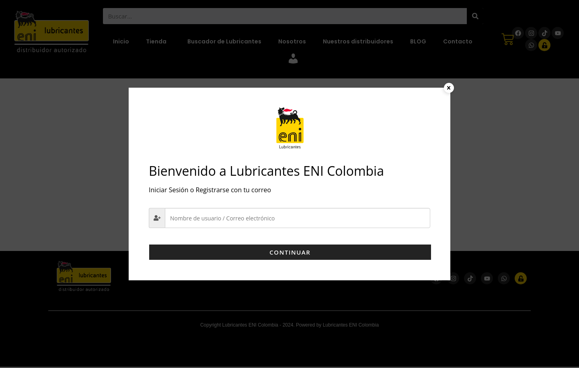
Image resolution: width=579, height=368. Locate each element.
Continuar (289, 252)
